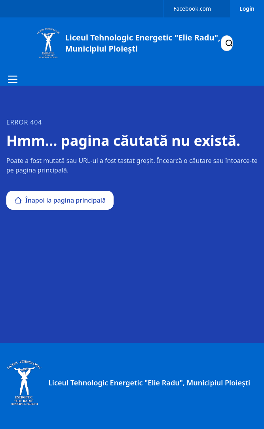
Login (247, 8)
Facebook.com (192, 8)
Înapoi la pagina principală (60, 200)
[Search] (229, 43)
